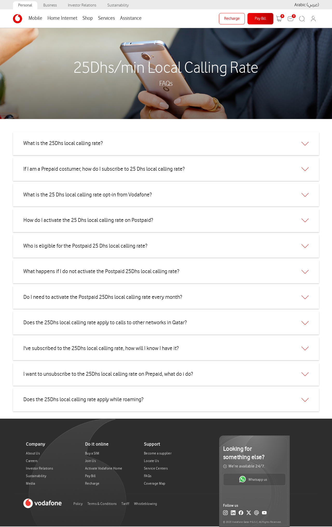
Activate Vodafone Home (103, 468)
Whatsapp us (253, 479)
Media (30, 483)
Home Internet (62, 18)
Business (50, 5)
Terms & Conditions (102, 504)
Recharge (232, 18)
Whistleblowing (145, 504)
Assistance (131, 18)
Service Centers (156, 468)
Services (106, 18)
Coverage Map (154, 483)
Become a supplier (158, 453)
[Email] (256, 513)
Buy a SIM (92, 453)
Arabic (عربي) (306, 4)
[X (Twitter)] (248, 513)
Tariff (125, 504)
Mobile (35, 18)
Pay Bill (260, 18)
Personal (25, 5)
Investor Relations (82, 5)
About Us (33, 453)
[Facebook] (241, 513)
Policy (77, 504)
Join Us (90, 461)
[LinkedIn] (233, 513)
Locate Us (151, 461)
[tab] (166, 143)
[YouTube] (264, 513)
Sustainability (118, 5)
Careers (32, 461)
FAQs (147, 476)
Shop (87, 18)
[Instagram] (225, 513)
